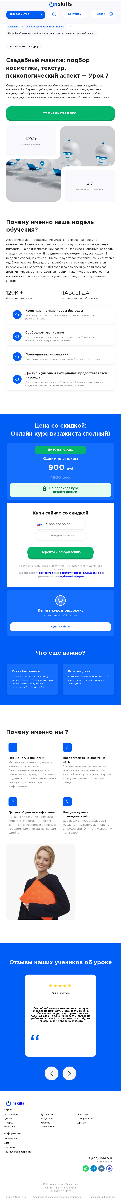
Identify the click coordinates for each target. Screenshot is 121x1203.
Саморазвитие (85, 1119)
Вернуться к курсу (24, 47)
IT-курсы (9, 1123)
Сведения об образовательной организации (57, 1197)
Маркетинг (10, 1127)
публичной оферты (72, 577)
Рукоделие (47, 1115)
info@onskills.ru (104, 1162)
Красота (45, 1123)
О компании (10, 1139)
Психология (47, 1127)
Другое (82, 1123)
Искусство (47, 1119)
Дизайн (8, 1119)
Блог (6, 1143)
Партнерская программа (17, 1152)
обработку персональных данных (80, 573)
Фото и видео (11, 1115)
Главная (13, 27)
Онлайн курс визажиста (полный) (46, 27)
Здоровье (83, 1115)
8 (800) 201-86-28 (100, 1158)
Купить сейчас (60, 627)
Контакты (74, 14)
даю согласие (47, 573)
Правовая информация (102, 1197)
